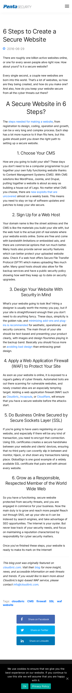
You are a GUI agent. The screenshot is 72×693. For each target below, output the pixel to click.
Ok (24, 686)
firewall (41, 601)
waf (59, 601)
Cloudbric (13, 396)
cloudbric (18, 601)
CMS (30, 601)
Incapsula (26, 396)
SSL (51, 601)
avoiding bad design (19, 346)
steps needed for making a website (30, 121)
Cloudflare (43, 396)
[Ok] (67, 678)
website (8, 604)
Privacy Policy (40, 686)
